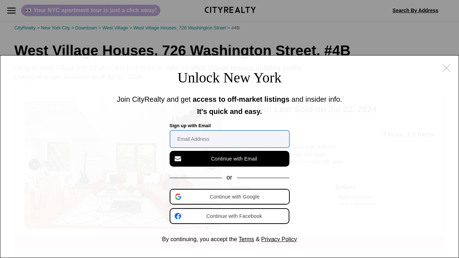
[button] (230, 197)
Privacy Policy (279, 239)
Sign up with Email (190, 125)
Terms (246, 239)
